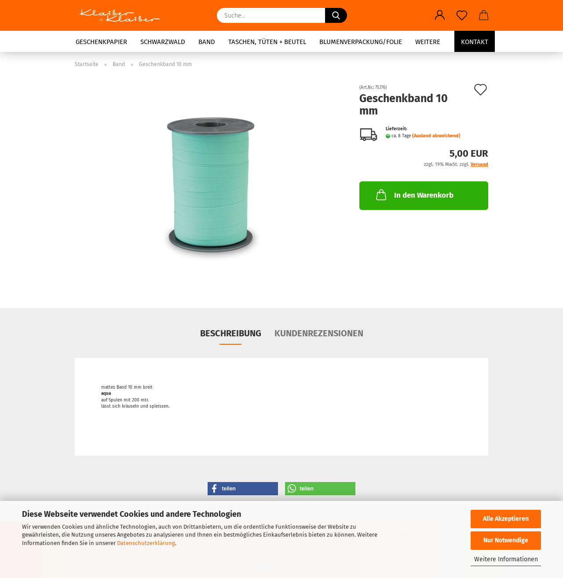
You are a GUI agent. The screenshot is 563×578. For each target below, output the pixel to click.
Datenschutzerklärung (146, 543)
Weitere (427, 42)
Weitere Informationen (506, 559)
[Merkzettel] (462, 15)
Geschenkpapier (101, 42)
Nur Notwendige (505, 540)
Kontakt (474, 42)
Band (206, 42)
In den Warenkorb (413, 195)
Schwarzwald (162, 42)
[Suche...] (336, 15)
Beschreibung (230, 333)
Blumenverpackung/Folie (360, 42)
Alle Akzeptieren (506, 519)
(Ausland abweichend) (436, 136)
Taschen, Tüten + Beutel (267, 42)
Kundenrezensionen (318, 333)
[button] (440, 15)
